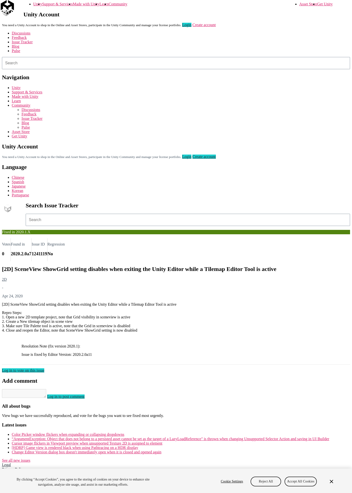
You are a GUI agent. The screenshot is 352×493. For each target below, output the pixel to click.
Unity (37, 4)
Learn (104, 4)
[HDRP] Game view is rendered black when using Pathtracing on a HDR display (75, 449)
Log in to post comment (70, 398)
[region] (176, 481)
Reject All (266, 481)
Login (186, 25)
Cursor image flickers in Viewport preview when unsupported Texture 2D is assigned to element (87, 445)
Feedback (19, 37)
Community (118, 4)
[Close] (331, 481)
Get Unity (325, 4)
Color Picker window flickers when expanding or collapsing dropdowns (68, 436)
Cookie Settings (232, 481)
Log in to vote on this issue (23, 370)
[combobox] (176, 63)
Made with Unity (86, 4)
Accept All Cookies (300, 481)
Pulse (16, 51)
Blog (15, 46)
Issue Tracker (22, 42)
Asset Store (308, 4)
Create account (204, 25)
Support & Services (57, 4)
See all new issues (16, 462)
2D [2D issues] (4, 279)
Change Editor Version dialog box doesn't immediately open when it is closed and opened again (86, 453)
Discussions (21, 33)
